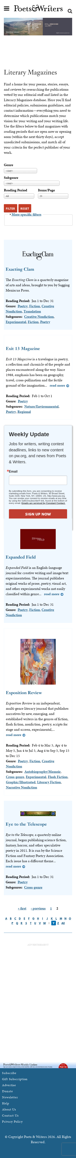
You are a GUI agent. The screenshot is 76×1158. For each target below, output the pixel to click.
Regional (24, 411)
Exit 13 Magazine (23, 348)
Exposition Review (24, 692)
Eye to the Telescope (26, 824)
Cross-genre (15, 776)
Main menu (7, 8)
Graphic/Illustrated (20, 782)
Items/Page (46, 190)
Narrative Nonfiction (21, 787)
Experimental (16, 321)
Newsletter (10, 1097)
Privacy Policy (12, 1121)
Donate (7, 1091)
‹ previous (38, 908)
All (63, 923)
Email (13, 471)
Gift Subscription (15, 1079)
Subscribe (9, 1073)
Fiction (34, 306)
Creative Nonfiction (39, 316)
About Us (9, 1109)
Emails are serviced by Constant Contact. (43, 503)
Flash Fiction (57, 776)
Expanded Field (21, 557)
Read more (57, 385)
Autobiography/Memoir (42, 771)
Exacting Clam (20, 269)
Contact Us (10, 1115)
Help (5, 1103)
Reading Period (15, 190)
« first (22, 908)
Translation (32, 311)
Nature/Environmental (41, 406)
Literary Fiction (49, 782)
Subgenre (11, 177)
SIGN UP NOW (38, 514)
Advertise (9, 1085)
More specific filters (26, 214)
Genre (8, 164)
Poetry (23, 306)
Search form (70, 11)
